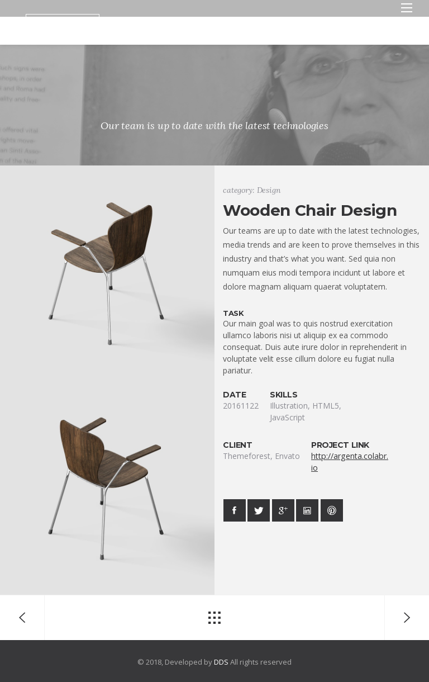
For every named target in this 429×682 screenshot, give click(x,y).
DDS (221, 662)
